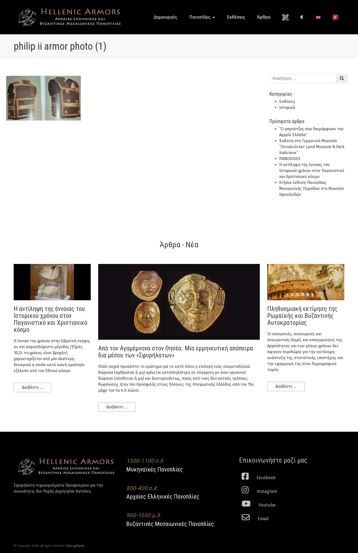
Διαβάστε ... (32, 387)
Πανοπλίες (200, 17)
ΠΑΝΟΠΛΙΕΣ (290, 158)
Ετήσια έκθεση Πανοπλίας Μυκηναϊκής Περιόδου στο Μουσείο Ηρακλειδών (311, 188)
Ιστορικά (287, 107)
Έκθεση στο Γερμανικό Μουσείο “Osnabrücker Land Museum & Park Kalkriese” (312, 146)
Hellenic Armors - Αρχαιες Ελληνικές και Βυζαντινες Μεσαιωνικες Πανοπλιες (67, 17)
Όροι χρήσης (75, 546)
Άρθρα (263, 17)
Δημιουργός (165, 17)
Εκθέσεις (236, 17)
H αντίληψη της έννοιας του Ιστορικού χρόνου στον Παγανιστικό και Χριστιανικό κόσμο (311, 170)
